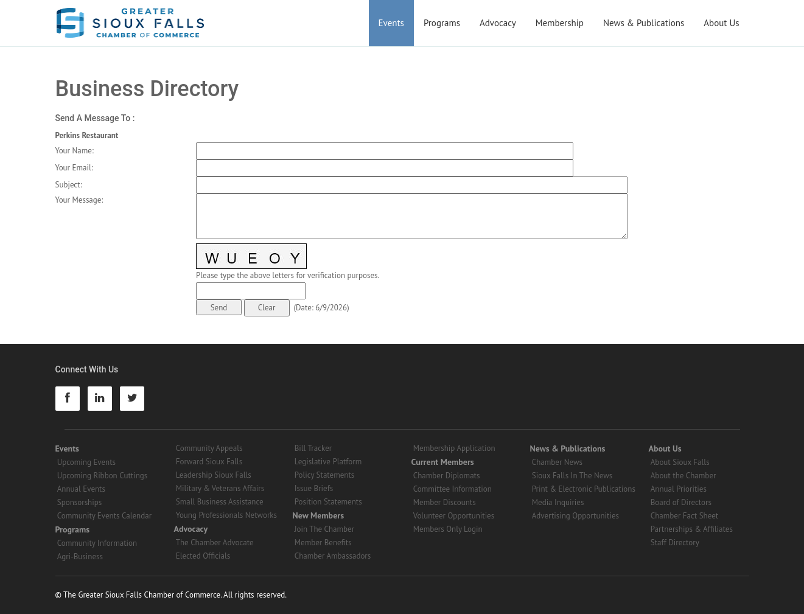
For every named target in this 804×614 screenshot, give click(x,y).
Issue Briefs (314, 488)
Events (391, 23)
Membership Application (454, 448)
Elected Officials (203, 556)
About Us (721, 23)
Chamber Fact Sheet (684, 516)
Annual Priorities (679, 489)
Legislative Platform (328, 461)
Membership (560, 23)
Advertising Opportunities (575, 516)
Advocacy (498, 23)
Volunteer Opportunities (453, 516)
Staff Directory (675, 542)
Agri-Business (80, 556)
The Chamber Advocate (215, 542)
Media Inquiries (558, 502)
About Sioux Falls (680, 462)
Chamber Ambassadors (333, 556)
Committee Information (452, 489)
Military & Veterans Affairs (220, 488)
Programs (442, 23)
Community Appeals (209, 448)
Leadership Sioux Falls (213, 475)
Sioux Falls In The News (572, 475)
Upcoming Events (86, 462)
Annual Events (81, 489)
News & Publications (643, 23)
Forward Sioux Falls (209, 461)
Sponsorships (79, 502)
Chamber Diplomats (446, 475)
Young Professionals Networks (226, 515)
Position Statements (328, 502)
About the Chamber (683, 475)
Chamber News (557, 462)
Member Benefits (323, 542)
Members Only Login (448, 529)
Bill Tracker (313, 448)
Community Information (97, 543)
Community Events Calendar (104, 516)
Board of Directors (681, 502)
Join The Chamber (324, 529)
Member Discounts (444, 502)
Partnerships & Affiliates (692, 529)
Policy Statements (325, 475)
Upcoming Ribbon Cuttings (102, 475)
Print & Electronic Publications (583, 489)
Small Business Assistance (220, 502)
